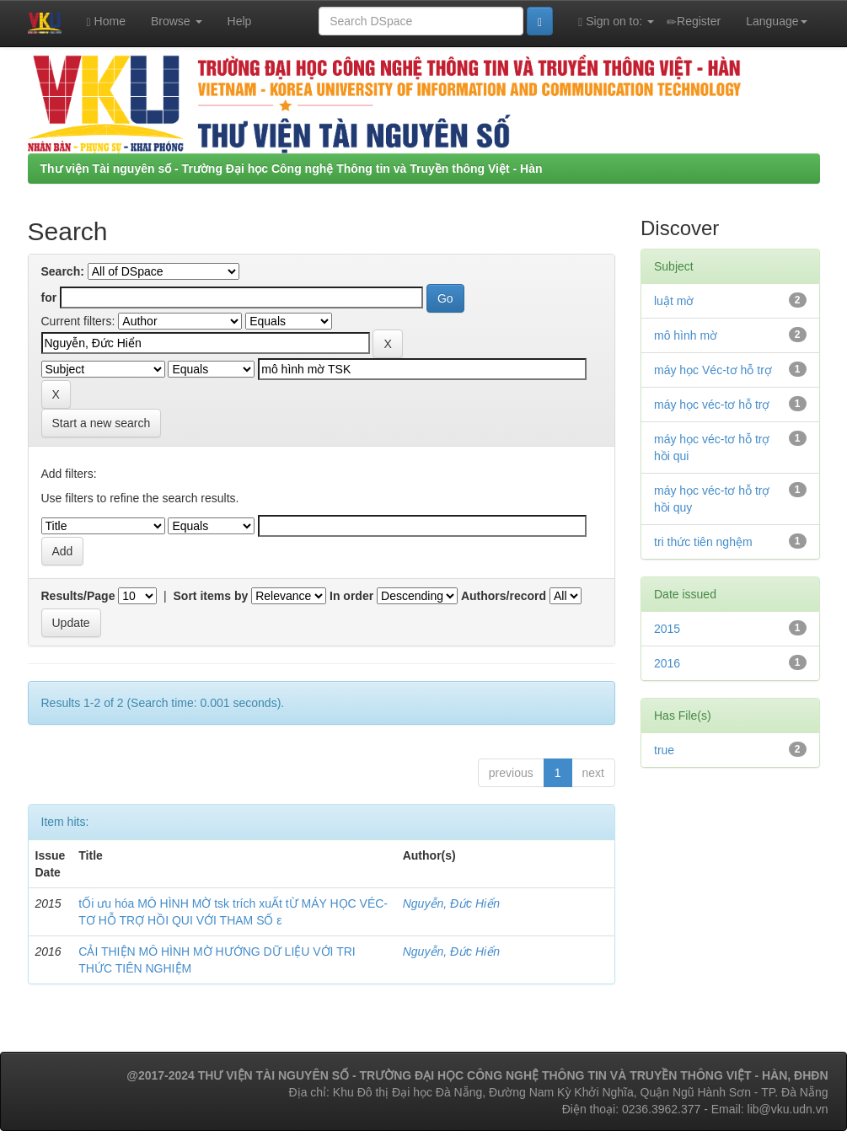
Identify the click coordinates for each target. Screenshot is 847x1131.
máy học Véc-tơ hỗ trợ (713, 370)
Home (106, 21)
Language (776, 21)
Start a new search (101, 423)
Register (694, 21)
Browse (176, 21)
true (664, 750)
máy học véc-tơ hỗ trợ (711, 404)
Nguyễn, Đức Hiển (451, 903)
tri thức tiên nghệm (703, 542)
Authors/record (503, 596)
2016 (667, 663)
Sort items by (211, 596)
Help (240, 21)
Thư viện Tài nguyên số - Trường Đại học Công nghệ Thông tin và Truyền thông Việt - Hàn (291, 168)
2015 (667, 628)
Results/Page (78, 596)
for (49, 297)
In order (351, 596)
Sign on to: (616, 21)
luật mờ (674, 301)
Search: (62, 271)
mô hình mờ (685, 335)
